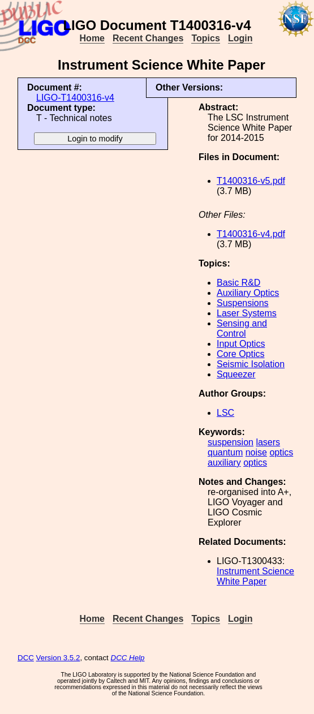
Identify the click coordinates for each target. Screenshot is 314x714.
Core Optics (240, 354)
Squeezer (236, 374)
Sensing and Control (242, 328)
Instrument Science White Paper (255, 576)
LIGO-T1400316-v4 (75, 97)
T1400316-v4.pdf (251, 234)
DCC (26, 657)
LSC (225, 413)
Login (240, 38)
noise (256, 452)
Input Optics (241, 344)
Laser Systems (247, 313)
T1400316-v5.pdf (251, 181)
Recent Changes (148, 38)
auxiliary (224, 462)
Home (92, 38)
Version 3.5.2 (58, 657)
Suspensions (243, 303)
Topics (205, 38)
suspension (230, 442)
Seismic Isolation (251, 364)
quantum (225, 452)
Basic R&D (238, 282)
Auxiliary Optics (248, 293)
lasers (268, 442)
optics (281, 452)
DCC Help (128, 657)
